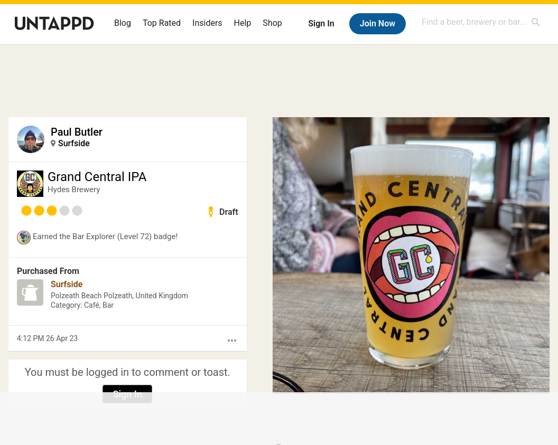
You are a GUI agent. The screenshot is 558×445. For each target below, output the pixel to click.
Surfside (74, 143)
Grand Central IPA (97, 177)
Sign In (321, 23)
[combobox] (481, 22)
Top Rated (162, 23)
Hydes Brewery (74, 189)
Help (243, 23)
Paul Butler (77, 132)
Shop (272, 23)
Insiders (207, 23)
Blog (122, 23)
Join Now (377, 23)
